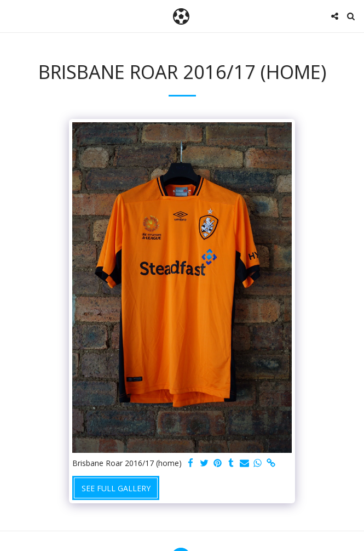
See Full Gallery (116, 488)
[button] (12, 15)
